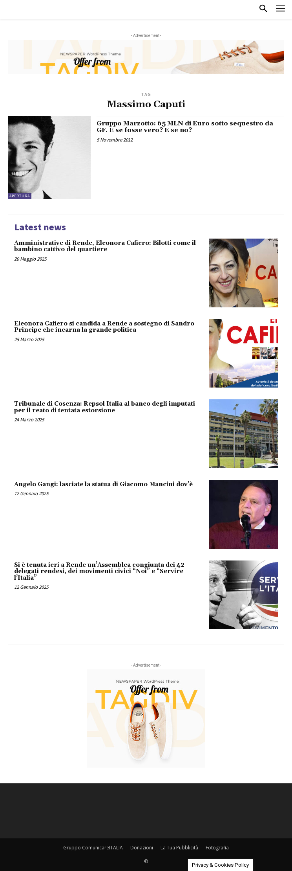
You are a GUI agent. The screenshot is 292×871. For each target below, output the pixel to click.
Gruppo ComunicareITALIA (93, 847)
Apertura (19, 195)
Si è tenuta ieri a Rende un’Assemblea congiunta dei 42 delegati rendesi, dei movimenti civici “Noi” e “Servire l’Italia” (99, 571)
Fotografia (217, 847)
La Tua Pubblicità (179, 847)
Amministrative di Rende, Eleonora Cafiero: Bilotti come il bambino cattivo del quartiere (105, 246)
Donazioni (141, 847)
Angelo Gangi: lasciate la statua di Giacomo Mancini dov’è (103, 484)
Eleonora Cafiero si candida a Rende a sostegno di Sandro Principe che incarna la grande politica (104, 327)
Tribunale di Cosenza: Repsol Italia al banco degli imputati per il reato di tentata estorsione (104, 407)
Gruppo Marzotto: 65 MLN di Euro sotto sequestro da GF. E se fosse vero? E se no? (185, 126)
